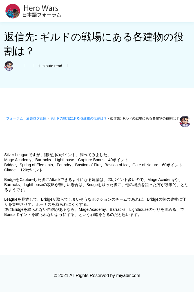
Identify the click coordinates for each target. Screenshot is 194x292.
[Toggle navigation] (186, 11)
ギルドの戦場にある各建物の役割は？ (78, 118)
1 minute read (49, 66)
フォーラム (14, 118)
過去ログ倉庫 (36, 118)
